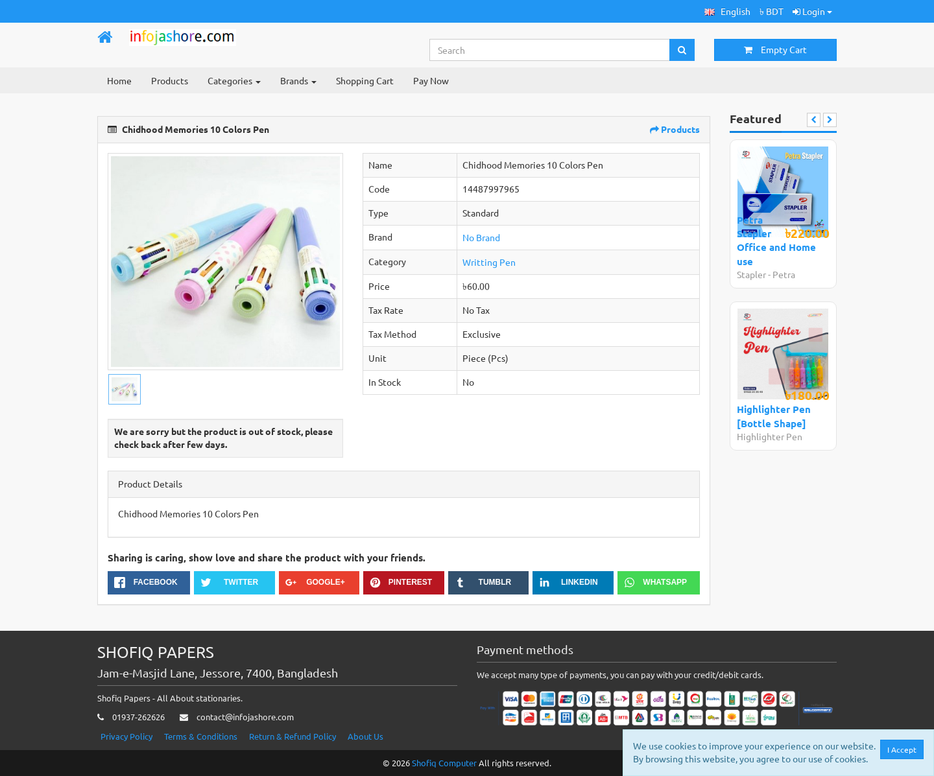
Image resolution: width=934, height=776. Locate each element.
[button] (727, 11)
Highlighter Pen (769, 436)
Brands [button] (298, 80)
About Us (365, 736)
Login (812, 11)
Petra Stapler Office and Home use (776, 240)
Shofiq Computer (444, 762)
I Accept (902, 749)
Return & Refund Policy (292, 736)
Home (119, 80)
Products (169, 80)
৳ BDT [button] (772, 11)
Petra (783, 274)
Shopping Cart (365, 80)
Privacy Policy (126, 736)
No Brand (481, 237)
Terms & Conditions (200, 736)
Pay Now (431, 80)
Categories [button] (234, 80)
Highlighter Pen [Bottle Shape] (774, 416)
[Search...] (550, 50)
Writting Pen (489, 262)
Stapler (752, 274)
